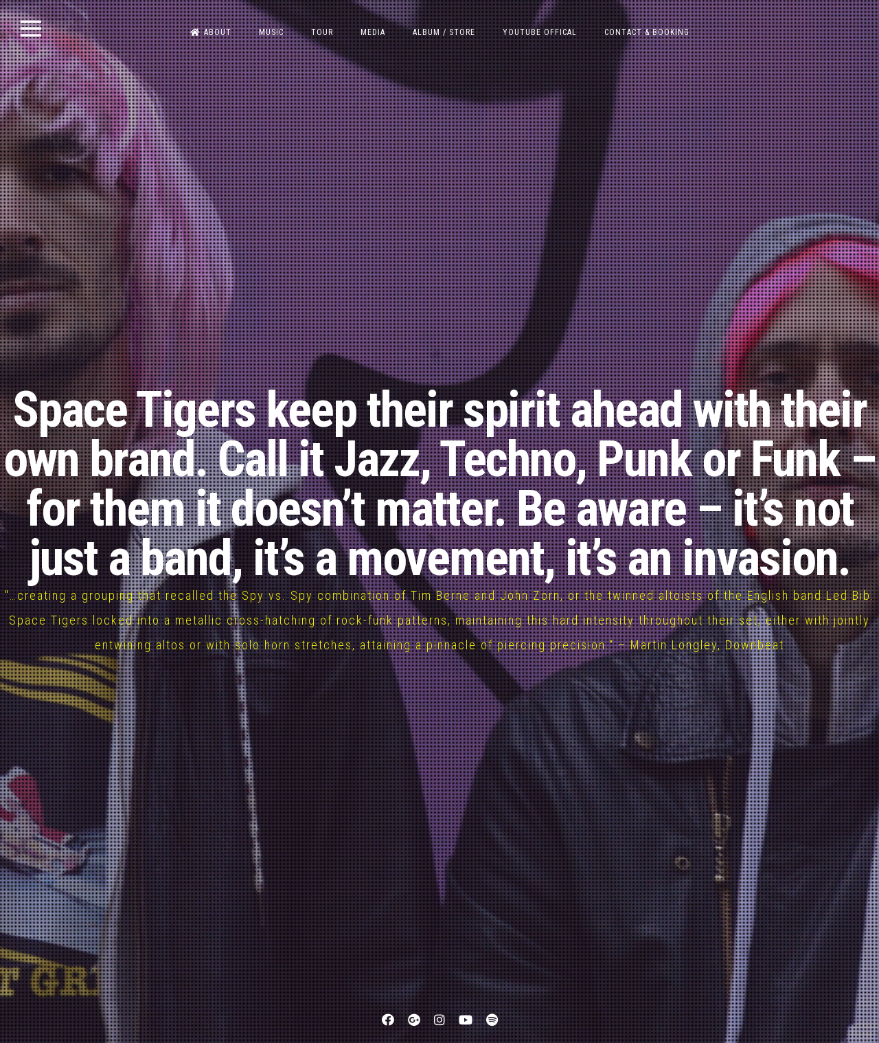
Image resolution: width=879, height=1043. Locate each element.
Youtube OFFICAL (540, 32)
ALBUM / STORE (444, 32)
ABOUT (210, 32)
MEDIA (373, 32)
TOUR (322, 32)
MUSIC (271, 32)
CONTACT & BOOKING (646, 32)
